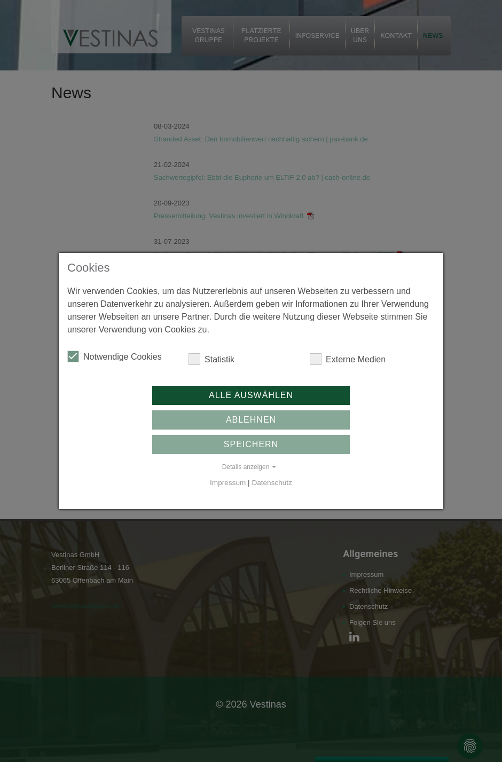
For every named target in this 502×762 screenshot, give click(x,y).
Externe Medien (348, 359)
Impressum (228, 483)
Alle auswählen (251, 395)
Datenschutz (272, 483)
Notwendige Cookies (114, 356)
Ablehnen (251, 419)
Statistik (211, 359)
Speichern (251, 444)
